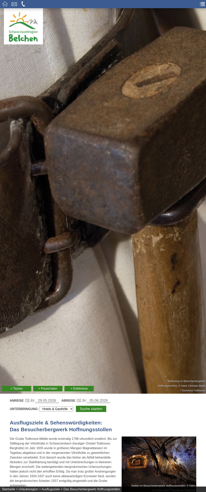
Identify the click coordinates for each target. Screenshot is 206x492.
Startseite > (10, 489)
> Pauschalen (47, 388)
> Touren (17, 388)
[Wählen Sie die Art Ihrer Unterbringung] (56, 409)
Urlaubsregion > (30, 489)
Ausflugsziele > (52, 489)
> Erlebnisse (79, 388)
